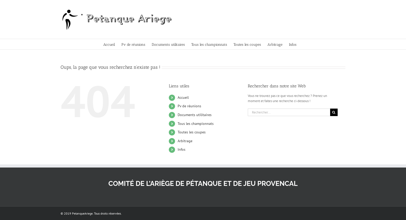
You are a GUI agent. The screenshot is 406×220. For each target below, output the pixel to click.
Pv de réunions (189, 106)
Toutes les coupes (192, 132)
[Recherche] (334, 112)
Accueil (183, 97)
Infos (181, 149)
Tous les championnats (196, 123)
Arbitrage (185, 141)
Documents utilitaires (195, 114)
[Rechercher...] (289, 112)
